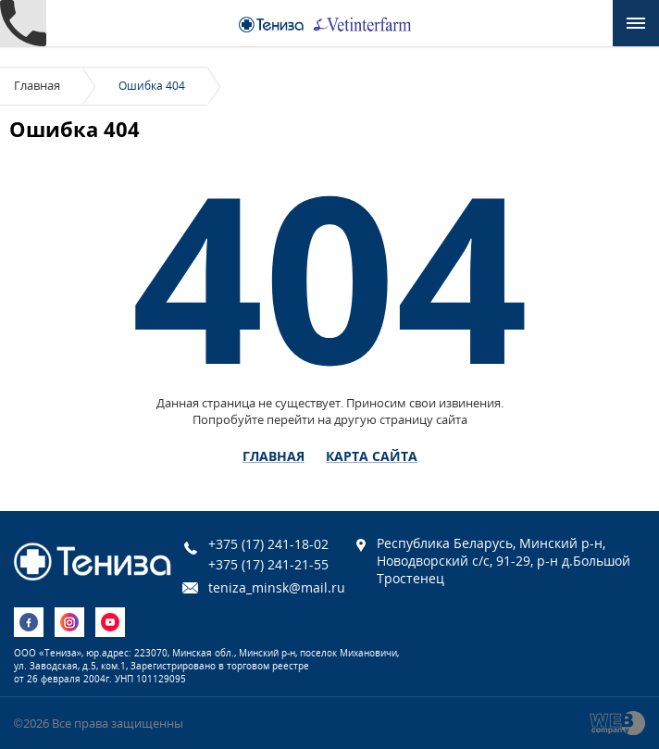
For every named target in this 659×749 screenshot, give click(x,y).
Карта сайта (371, 456)
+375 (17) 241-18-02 (268, 544)
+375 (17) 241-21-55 (268, 564)
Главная (37, 85)
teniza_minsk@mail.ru (276, 587)
